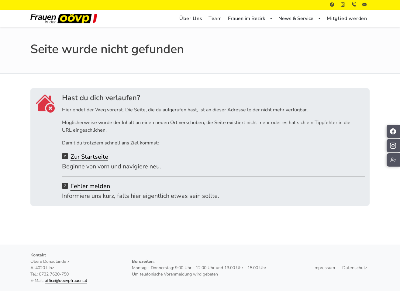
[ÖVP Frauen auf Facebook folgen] (393, 131)
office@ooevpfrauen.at (66, 280)
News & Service (295, 18)
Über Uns (190, 18)
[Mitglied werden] (393, 160)
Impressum (324, 268)
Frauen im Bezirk (246, 18)
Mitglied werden (347, 18)
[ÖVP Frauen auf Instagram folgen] (393, 145)
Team (215, 18)
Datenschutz (354, 268)
